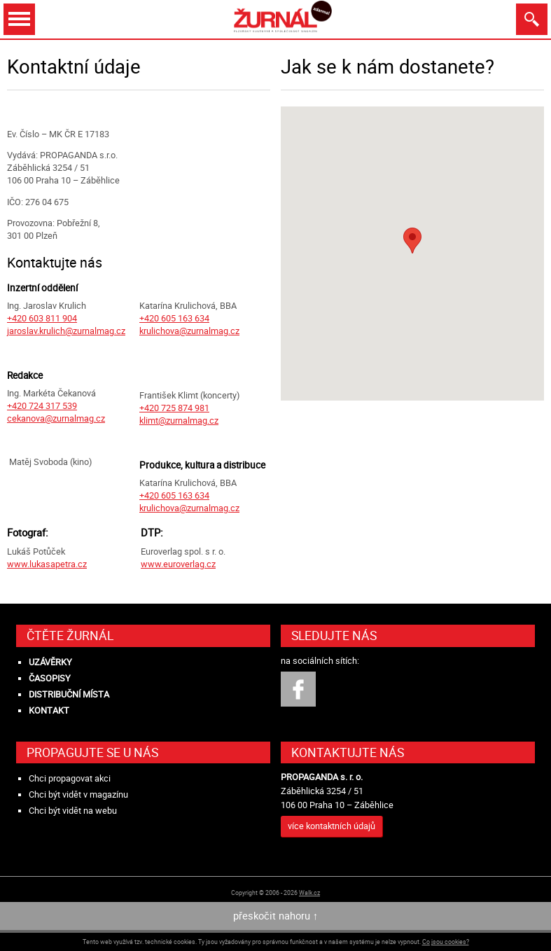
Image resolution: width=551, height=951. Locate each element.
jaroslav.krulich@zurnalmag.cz (66, 331)
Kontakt (49, 710)
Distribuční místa (69, 694)
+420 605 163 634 (174, 318)
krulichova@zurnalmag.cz (189, 331)
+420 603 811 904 (42, 318)
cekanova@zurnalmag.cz (56, 418)
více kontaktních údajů (331, 826)
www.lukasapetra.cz (47, 564)
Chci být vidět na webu (73, 811)
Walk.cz (309, 892)
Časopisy (50, 678)
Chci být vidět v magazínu (78, 794)
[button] (412, 241)
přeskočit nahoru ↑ (275, 915)
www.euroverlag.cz (178, 564)
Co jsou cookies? (445, 941)
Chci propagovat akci (70, 778)
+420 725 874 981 (174, 408)
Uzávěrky (50, 662)
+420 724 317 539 (42, 406)
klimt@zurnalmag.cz (178, 420)
